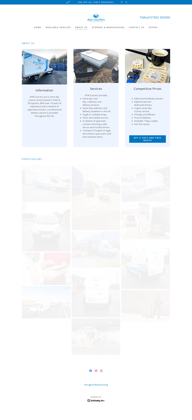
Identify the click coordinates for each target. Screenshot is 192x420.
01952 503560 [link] (160, 17)
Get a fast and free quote (147, 139)
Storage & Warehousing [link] (108, 27)
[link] (96, 17)
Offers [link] (153, 27)
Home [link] (37, 27)
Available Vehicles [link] (58, 27)
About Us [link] (81, 27)
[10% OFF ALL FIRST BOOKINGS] (96, 2)
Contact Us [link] (137, 27)
